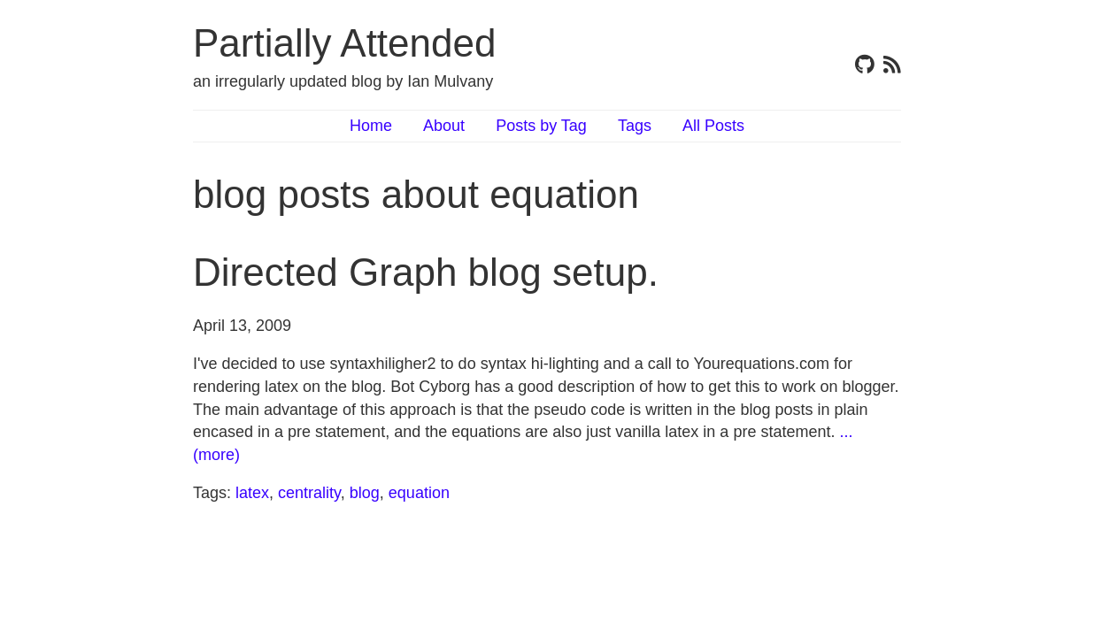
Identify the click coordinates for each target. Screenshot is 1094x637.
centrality (309, 493)
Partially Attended (344, 43)
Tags (634, 125)
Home (371, 125)
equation (419, 493)
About (444, 125)
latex (252, 493)
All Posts (713, 125)
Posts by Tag (541, 125)
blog (365, 493)
